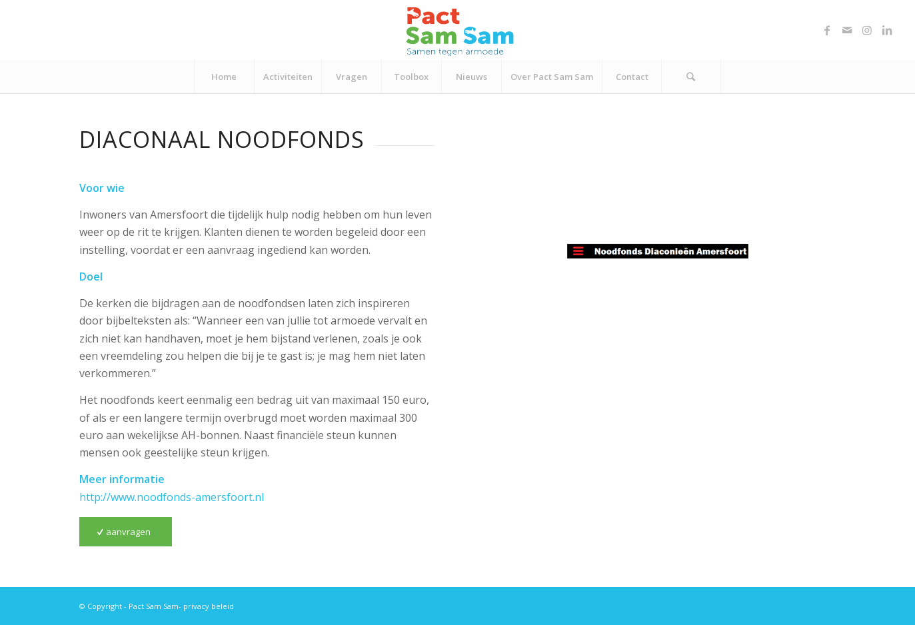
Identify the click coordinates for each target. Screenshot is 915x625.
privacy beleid (208, 606)
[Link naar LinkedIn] (887, 30)
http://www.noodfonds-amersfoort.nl (171, 497)
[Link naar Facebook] (827, 30)
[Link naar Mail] (847, 30)
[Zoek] (691, 76)
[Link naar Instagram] (867, 30)
